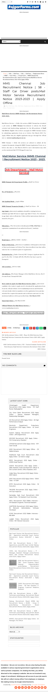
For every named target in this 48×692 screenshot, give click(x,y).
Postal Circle (22, 75)
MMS (6, 75)
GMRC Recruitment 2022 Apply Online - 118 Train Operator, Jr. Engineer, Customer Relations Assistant (28, 587)
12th (22, 73)
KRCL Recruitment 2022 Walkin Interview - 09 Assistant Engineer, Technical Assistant (24, 503)
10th (10, 73)
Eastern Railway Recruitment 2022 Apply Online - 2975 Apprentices (24, 435)
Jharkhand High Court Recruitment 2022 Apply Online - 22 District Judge (24, 457)
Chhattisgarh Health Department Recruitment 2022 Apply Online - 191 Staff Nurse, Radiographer (24, 408)
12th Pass (28, 73)
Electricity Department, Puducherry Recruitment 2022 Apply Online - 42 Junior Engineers (24, 428)
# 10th (9, 329)
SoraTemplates (16, 686)
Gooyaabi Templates (38, 686)
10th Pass (16, 73)
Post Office (13, 75)
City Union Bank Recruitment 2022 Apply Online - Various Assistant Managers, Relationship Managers (24, 415)
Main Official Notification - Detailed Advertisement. (23, 314)
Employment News (38, 73)
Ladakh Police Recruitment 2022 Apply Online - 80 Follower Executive (24, 521)
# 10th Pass (16, 329)
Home (5, 73)
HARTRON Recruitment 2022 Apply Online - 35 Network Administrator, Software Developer (24, 509)
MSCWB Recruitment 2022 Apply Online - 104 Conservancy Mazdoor (24, 440)
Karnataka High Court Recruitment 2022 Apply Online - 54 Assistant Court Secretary (24, 497)
